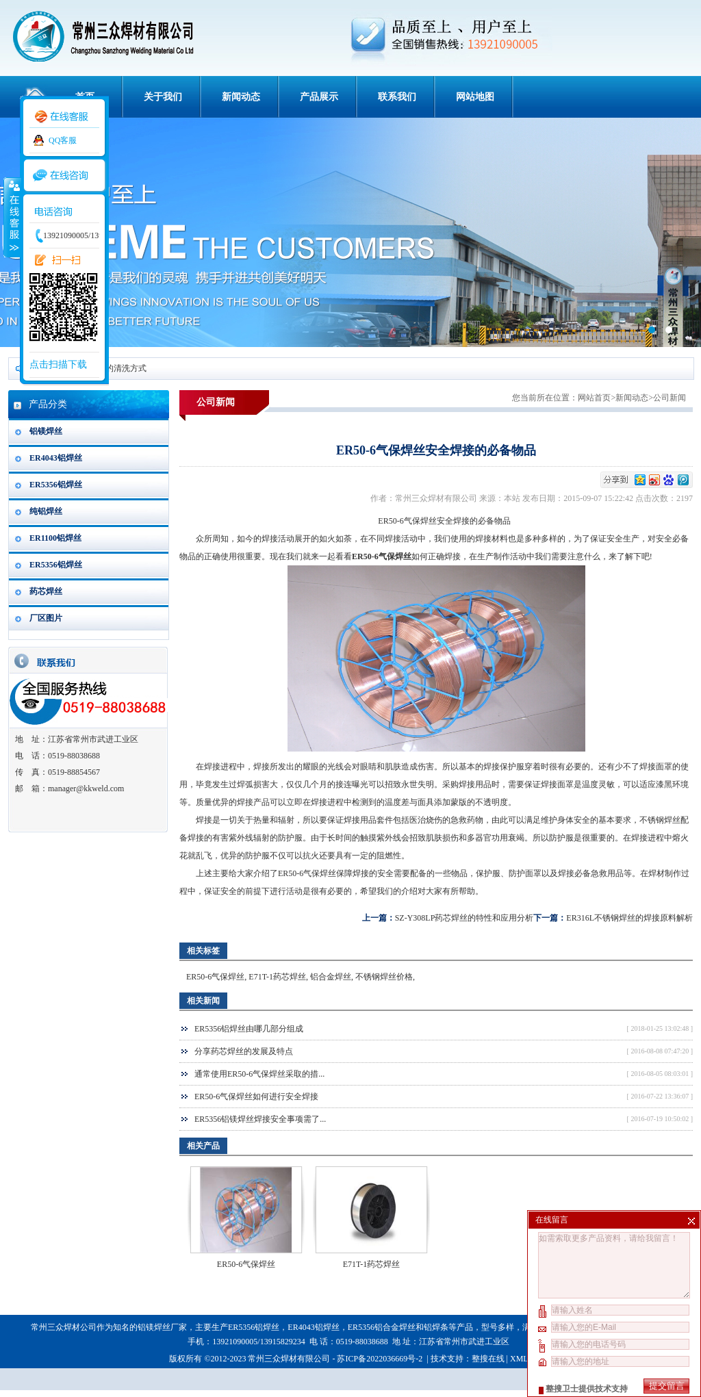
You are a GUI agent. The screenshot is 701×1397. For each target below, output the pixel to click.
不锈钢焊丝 (659, 820)
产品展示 (319, 97)
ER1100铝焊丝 (55, 538)
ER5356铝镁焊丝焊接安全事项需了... (260, 1119)
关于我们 (163, 97)
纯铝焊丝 (45, 511)
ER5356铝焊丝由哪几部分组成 (248, 1029)
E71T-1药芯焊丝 (277, 977)
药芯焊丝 (45, 591)
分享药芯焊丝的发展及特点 (243, 1051)
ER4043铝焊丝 (55, 458)
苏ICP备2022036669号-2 (380, 1358)
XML (519, 1358)
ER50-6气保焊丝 (215, 977)
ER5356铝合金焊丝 (382, 1327)
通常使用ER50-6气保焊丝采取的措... (259, 1074)
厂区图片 (45, 618)
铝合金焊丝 (330, 977)
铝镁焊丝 (45, 431)
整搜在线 (488, 1358)
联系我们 (397, 97)
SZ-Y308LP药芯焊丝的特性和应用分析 (464, 918)
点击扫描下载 (58, 364)
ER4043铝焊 (309, 1327)
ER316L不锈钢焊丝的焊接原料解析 (629, 918)
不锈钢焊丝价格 (384, 977)
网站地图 (475, 97)
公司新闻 (669, 397)
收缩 (11, 217)
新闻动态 (241, 97)
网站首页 (594, 397)
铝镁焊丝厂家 (162, 1327)
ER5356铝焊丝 (55, 484)
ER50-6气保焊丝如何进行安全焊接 (256, 1096)
